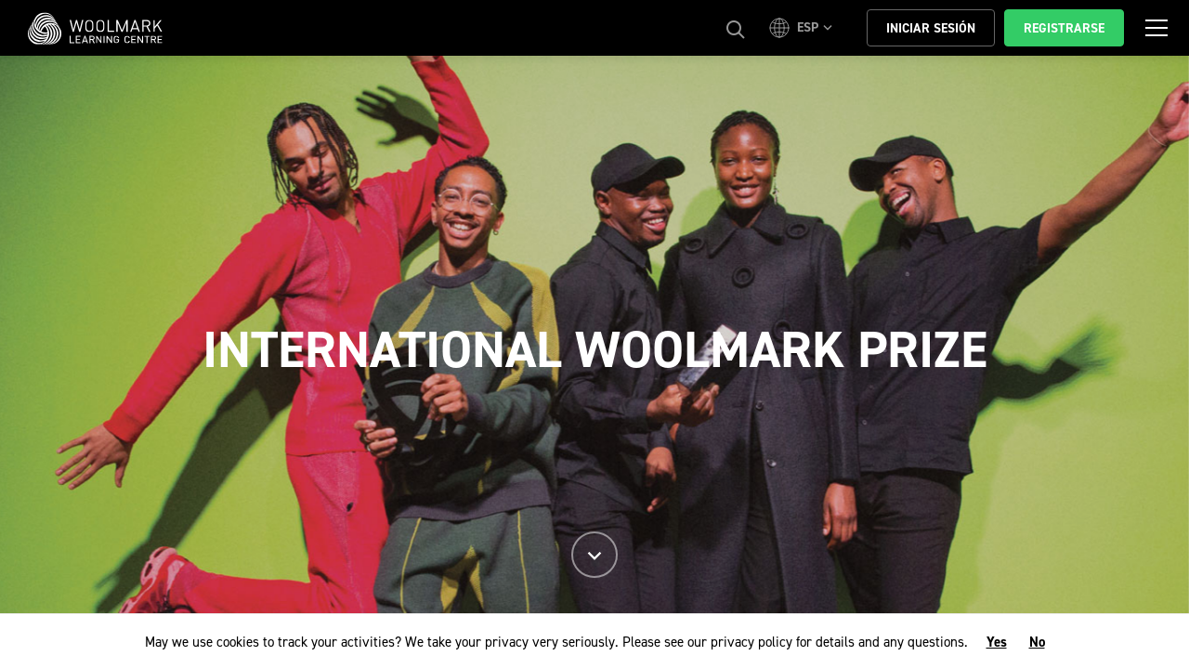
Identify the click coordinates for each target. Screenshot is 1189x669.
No (1037, 642)
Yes (996, 642)
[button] (803, 28)
